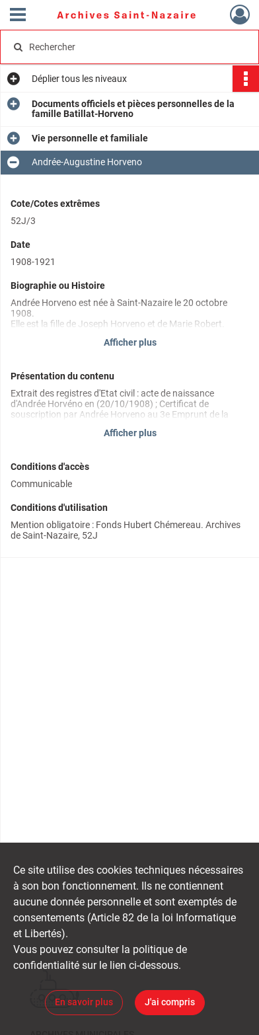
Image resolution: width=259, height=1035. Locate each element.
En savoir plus (84, 1002)
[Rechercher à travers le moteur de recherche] (127, 47)
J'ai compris (170, 1002)
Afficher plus (130, 342)
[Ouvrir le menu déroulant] (18, 16)
